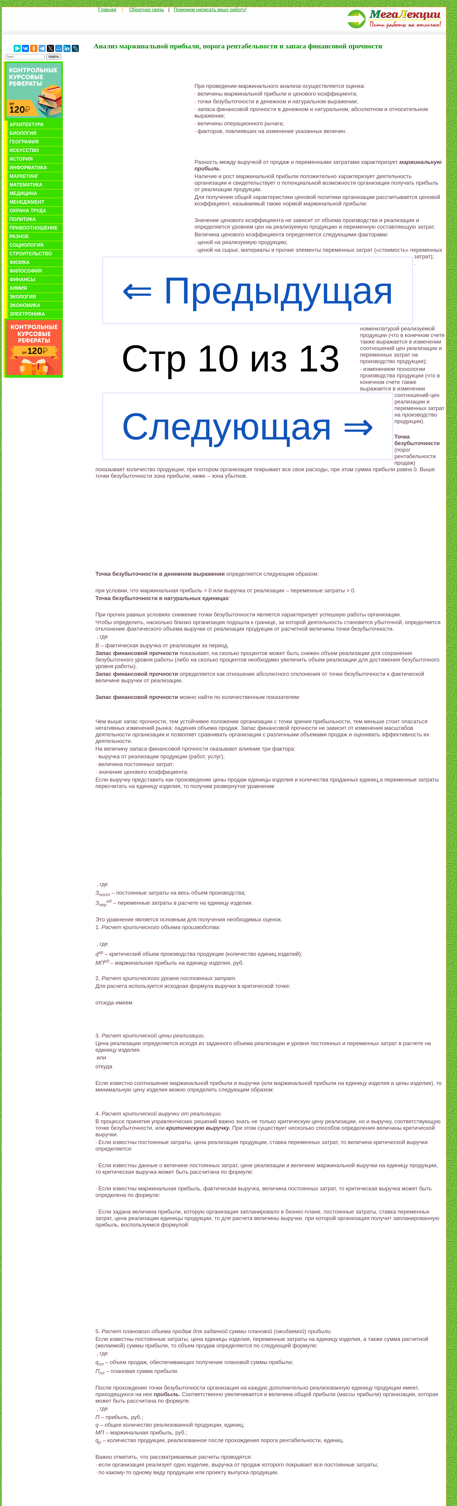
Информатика (28, 167)
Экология (22, 296)
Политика (22, 219)
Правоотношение (33, 227)
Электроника (27, 314)
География (24, 141)
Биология (22, 133)
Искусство (24, 150)
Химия (18, 288)
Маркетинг (24, 176)
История (21, 159)
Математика (25, 184)
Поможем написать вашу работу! (210, 9)
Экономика (24, 305)
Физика (19, 262)
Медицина (23, 193)
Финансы (22, 279)
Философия (25, 270)
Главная (107, 9)
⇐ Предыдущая (258, 290)
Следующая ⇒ (248, 426)
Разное (19, 236)
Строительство (30, 253)
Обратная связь (146, 9)
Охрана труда (27, 210)
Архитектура (26, 124)
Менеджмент (26, 202)
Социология (26, 245)
